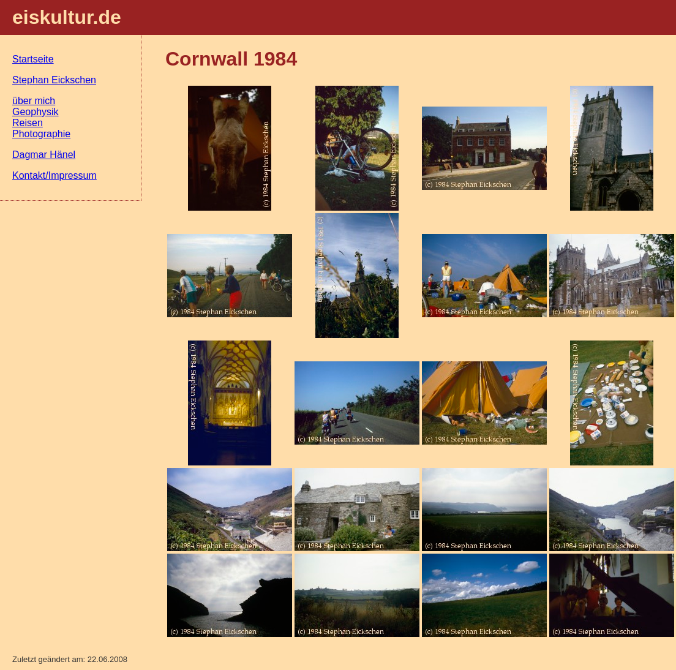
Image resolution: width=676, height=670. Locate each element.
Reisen (27, 123)
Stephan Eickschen (54, 80)
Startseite (33, 59)
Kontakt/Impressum (54, 175)
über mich (33, 101)
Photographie (41, 134)
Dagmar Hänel (43, 154)
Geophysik (35, 112)
